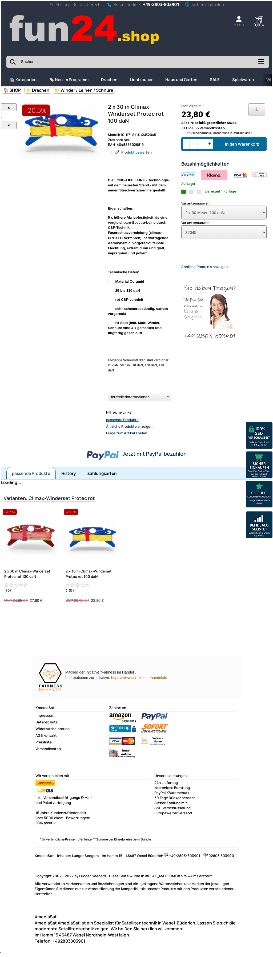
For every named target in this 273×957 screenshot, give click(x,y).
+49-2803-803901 (161, 4)
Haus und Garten (181, 79)
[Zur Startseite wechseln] (84, 44)
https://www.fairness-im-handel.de (139, 677)
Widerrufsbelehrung (52, 728)
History (68, 473)
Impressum (44, 715)
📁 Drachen (37, 90)
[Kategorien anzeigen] (260, 63)
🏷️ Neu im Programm (69, 79)
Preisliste (43, 742)
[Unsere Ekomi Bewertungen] (259, 495)
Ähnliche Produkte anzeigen (129, 426)
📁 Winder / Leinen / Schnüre (83, 90)
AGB (39, 735)
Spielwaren (243, 79)
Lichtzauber (141, 79)
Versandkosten (48, 748)
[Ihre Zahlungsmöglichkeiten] (256, 109)
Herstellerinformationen (130, 396)
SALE (215, 79)
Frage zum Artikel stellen (126, 433)
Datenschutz (46, 722)
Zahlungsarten (102, 473)
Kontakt (50, 735)
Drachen (109, 79)
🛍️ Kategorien (23, 79)
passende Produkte (122, 419)
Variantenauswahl (195, 203)
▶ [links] (266, 80)
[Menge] (198, 144)
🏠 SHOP (12, 90)
